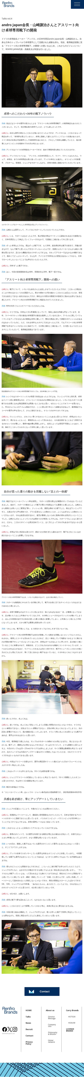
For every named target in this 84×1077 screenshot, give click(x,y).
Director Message (51, 1017)
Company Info (52, 1025)
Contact (29, 1035)
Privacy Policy (29, 1043)
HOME (29, 1010)
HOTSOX (71, 1016)
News (28, 1023)
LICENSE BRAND (70, 1030)
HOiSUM (71, 1023)
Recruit (29, 1029)
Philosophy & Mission (52, 1033)
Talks (28, 1016)
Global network (51, 1041)
